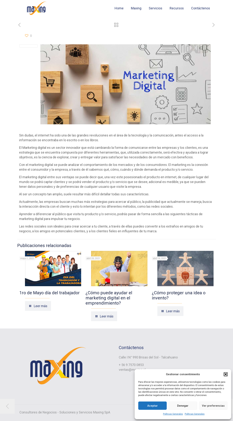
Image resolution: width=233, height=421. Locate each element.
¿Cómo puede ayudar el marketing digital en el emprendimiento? (109, 298)
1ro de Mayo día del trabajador (49, 292)
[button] (225, 374)
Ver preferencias (213, 405)
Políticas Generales (173, 414)
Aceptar (152, 405)
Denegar (182, 405)
